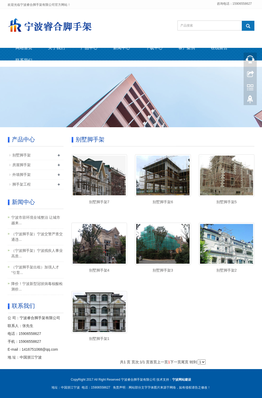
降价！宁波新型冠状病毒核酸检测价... (37, 286)
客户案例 (186, 47)
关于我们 (56, 47)
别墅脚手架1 (99, 338)
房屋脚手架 (21, 165)
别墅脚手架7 (99, 202)
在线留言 (219, 47)
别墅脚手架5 (226, 202)
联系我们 (23, 60)
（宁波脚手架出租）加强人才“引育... (35, 270)
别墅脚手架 (21, 155)
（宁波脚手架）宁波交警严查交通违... (37, 237)
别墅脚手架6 (163, 202)
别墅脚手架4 (99, 270)
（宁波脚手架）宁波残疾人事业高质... (37, 253)
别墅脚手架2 (226, 270)
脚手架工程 (21, 184)
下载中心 (154, 47)
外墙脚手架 (21, 174)
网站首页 (23, 47)
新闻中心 (121, 47)
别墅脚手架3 (163, 270)
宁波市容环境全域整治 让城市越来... (35, 220)
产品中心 (89, 47)
